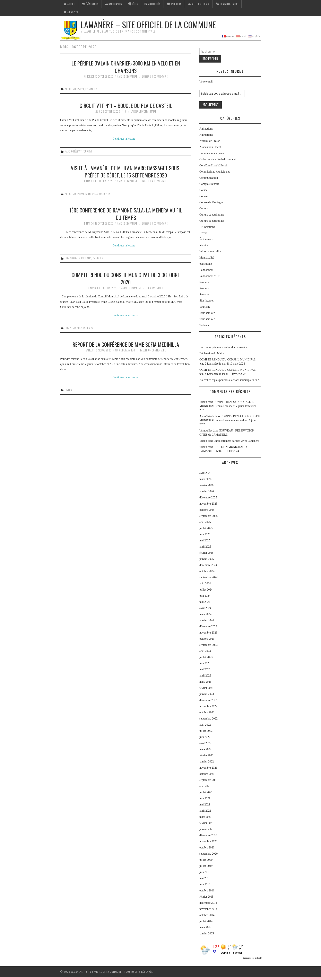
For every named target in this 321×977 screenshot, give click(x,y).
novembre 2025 (208, 503)
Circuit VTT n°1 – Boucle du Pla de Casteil (126, 105)
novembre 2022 (208, 706)
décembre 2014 (208, 902)
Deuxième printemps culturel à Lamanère (223, 347)
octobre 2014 (206, 915)
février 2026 (206, 485)
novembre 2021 (208, 767)
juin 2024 (204, 595)
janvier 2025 (206, 558)
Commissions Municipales (78, 258)
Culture (203, 208)
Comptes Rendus (73, 328)
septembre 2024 (208, 577)
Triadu (203, 440)
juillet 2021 (205, 792)
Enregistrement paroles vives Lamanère (236, 440)
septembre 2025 (208, 515)
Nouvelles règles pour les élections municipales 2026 (229, 380)
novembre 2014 (208, 908)
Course (203, 190)
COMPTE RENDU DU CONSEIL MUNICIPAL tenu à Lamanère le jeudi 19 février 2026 (227, 406)
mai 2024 (204, 601)
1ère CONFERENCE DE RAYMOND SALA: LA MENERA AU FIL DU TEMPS (125, 213)
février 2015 (206, 896)
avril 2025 (205, 546)
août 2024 (205, 583)
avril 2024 (205, 608)
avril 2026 (205, 472)
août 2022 (205, 724)
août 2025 (205, 522)
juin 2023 (204, 663)
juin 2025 (204, 534)
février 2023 (206, 687)
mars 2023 (205, 681)
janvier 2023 (206, 694)
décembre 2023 (208, 626)
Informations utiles (210, 251)
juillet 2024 (205, 589)
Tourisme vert (207, 312)
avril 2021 (205, 810)
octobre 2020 (206, 847)
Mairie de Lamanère (127, 76)
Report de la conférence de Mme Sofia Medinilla (125, 344)
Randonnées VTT (73, 151)
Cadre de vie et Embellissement (217, 159)
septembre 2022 (208, 718)
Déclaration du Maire (211, 353)
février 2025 (206, 552)
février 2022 (206, 755)
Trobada (204, 325)
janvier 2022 (206, 761)
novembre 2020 (208, 841)
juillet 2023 (205, 657)
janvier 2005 (206, 933)
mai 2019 (204, 878)
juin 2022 (204, 737)
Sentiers (204, 282)
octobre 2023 (206, 638)
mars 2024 (205, 614)
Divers (106, 194)
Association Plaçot (210, 147)
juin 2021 (204, 798)
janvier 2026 (206, 491)
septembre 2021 (208, 780)
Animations (206, 128)
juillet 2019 (205, 865)
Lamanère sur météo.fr (252, 958)
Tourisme (87, 151)
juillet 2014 (205, 921)
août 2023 (205, 651)
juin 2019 (204, 872)
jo (125, 111)
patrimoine (98, 258)
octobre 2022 (206, 712)
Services (204, 294)
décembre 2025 (208, 497)
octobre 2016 (206, 890)
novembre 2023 (208, 632)
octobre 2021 (206, 773)
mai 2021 (204, 804)
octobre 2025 (206, 509)
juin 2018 (204, 884)
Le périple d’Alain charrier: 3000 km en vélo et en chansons (125, 66)
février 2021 (206, 823)
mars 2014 (205, 927)
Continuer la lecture (126, 138)
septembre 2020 (208, 853)
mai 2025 (204, 540)
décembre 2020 (208, 835)
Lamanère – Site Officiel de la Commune (148, 24)
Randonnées (206, 269)
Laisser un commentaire (154, 76)
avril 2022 (205, 743)
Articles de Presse (74, 89)
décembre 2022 (208, 700)
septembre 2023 (208, 644)
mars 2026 (205, 479)
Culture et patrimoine (211, 214)
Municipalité (89, 328)
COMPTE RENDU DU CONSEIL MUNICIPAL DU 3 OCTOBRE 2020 (126, 278)
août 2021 (205, 786)
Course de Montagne (211, 202)
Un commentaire (154, 288)
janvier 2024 (206, 620)
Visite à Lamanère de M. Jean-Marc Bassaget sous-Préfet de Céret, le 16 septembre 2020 (126, 171)
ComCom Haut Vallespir (213, 165)
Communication (93, 194)
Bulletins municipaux (211, 153)
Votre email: (206, 81)
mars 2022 (205, 749)
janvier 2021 (206, 829)
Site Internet (206, 300)
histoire (203, 245)
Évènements (91, 89)
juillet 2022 (205, 730)
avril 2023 (205, 675)
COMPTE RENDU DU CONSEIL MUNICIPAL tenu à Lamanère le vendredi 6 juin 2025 (229, 420)
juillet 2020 (205, 859)
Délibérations (207, 226)
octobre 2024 (206, 571)
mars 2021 (205, 816)
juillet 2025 (205, 528)
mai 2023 (204, 669)
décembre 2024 (208, 565)
